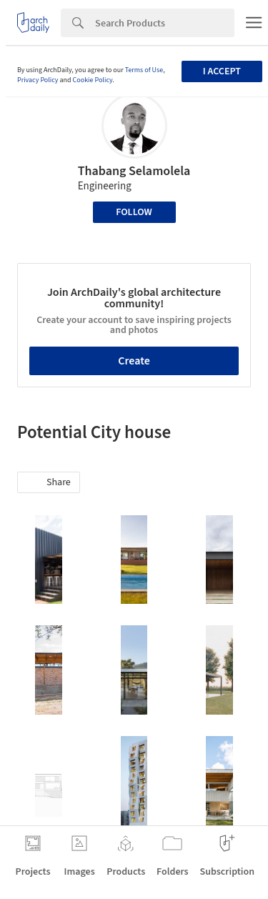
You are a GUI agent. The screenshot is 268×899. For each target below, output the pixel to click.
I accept (222, 71)
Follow (134, 212)
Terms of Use (144, 70)
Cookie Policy (93, 80)
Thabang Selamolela (134, 171)
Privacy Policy (38, 80)
